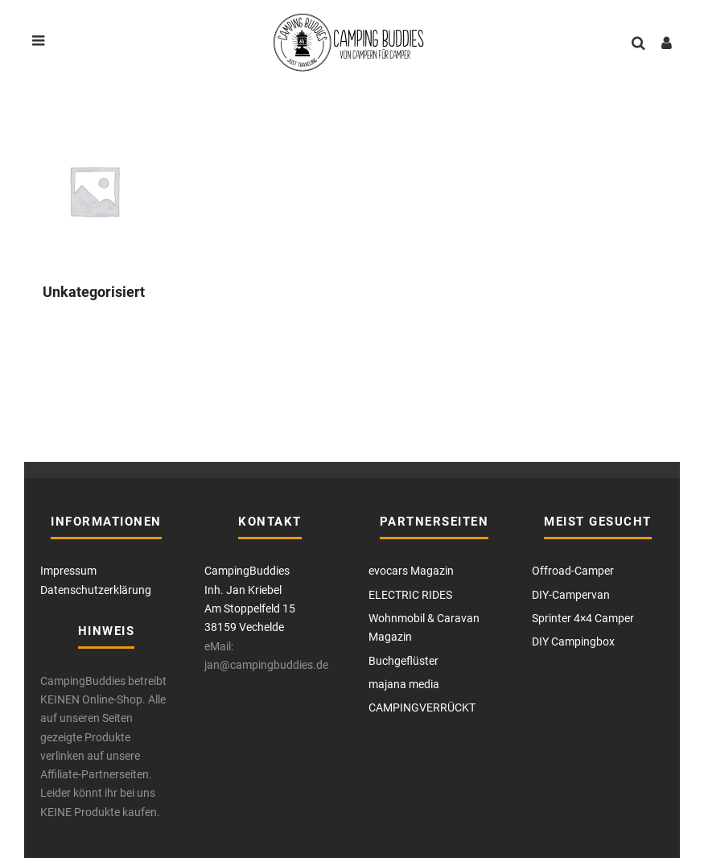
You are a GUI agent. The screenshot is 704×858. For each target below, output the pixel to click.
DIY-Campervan (571, 594)
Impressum (68, 570)
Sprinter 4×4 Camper (583, 618)
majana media (403, 684)
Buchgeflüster (403, 660)
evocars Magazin (411, 570)
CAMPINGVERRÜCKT (422, 707)
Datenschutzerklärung (95, 590)
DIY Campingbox (573, 641)
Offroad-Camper (573, 570)
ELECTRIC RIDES (410, 594)
